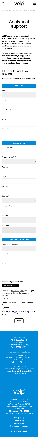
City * (4, 177)
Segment (5, 225)
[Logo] (19, 4)
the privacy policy (17, 291)
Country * (5, 196)
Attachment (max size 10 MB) (12, 282)
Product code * (7, 254)
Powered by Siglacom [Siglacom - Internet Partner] (19, 431)
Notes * (4, 263)
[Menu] (34, 4)
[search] (3, 3)
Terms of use (19, 423)
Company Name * (8, 147)
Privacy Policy (13, 313)
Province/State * (8, 206)
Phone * (5, 129)
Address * (5, 167)
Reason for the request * (11, 244)
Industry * (5, 215)
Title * (4, 90)
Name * (4, 100)
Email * (4, 119)
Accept (6, 308)
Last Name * (6, 110)
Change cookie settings (19, 426)
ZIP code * (6, 186)
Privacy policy (19, 418)
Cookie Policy (19, 420)
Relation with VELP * (9, 157)
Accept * (7, 298)
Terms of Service (28, 313)
